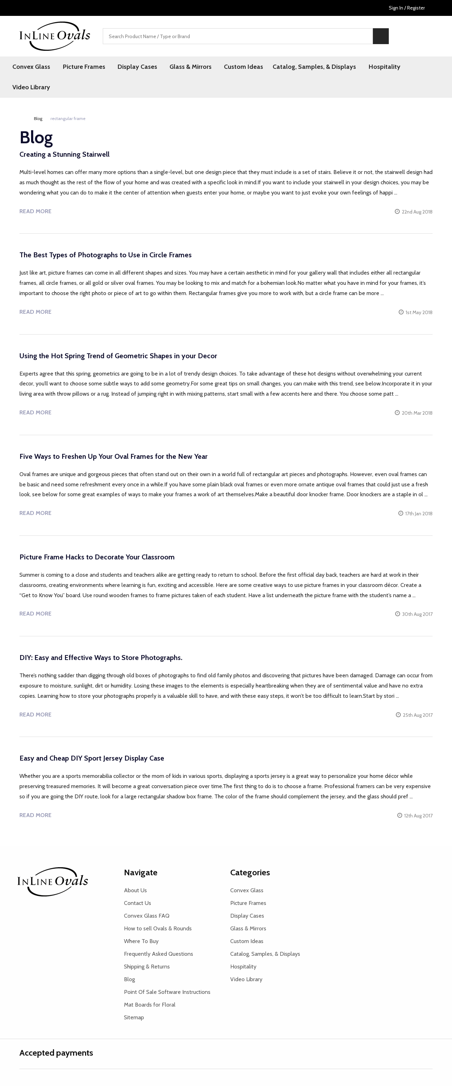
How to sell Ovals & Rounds (158, 928)
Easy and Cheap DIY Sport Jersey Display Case (91, 758)
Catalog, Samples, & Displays (310, 67)
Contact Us (137, 903)
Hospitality (379, 67)
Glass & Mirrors (187, 67)
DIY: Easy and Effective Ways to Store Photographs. (100, 658)
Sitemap (134, 1017)
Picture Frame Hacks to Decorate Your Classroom (97, 557)
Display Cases (135, 67)
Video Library (31, 87)
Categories (250, 872)
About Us (135, 890)
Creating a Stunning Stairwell (64, 154)
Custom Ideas (239, 67)
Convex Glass (31, 67)
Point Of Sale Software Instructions (167, 992)
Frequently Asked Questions (158, 953)
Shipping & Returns (147, 966)
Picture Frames (83, 67)
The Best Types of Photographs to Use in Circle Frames (105, 255)
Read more (35, 211)
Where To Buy (141, 941)
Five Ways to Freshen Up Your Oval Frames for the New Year (113, 456)
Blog (129, 979)
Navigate (140, 872)
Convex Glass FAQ (147, 915)
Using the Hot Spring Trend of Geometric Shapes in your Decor (118, 356)
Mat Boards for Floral (150, 1004)
